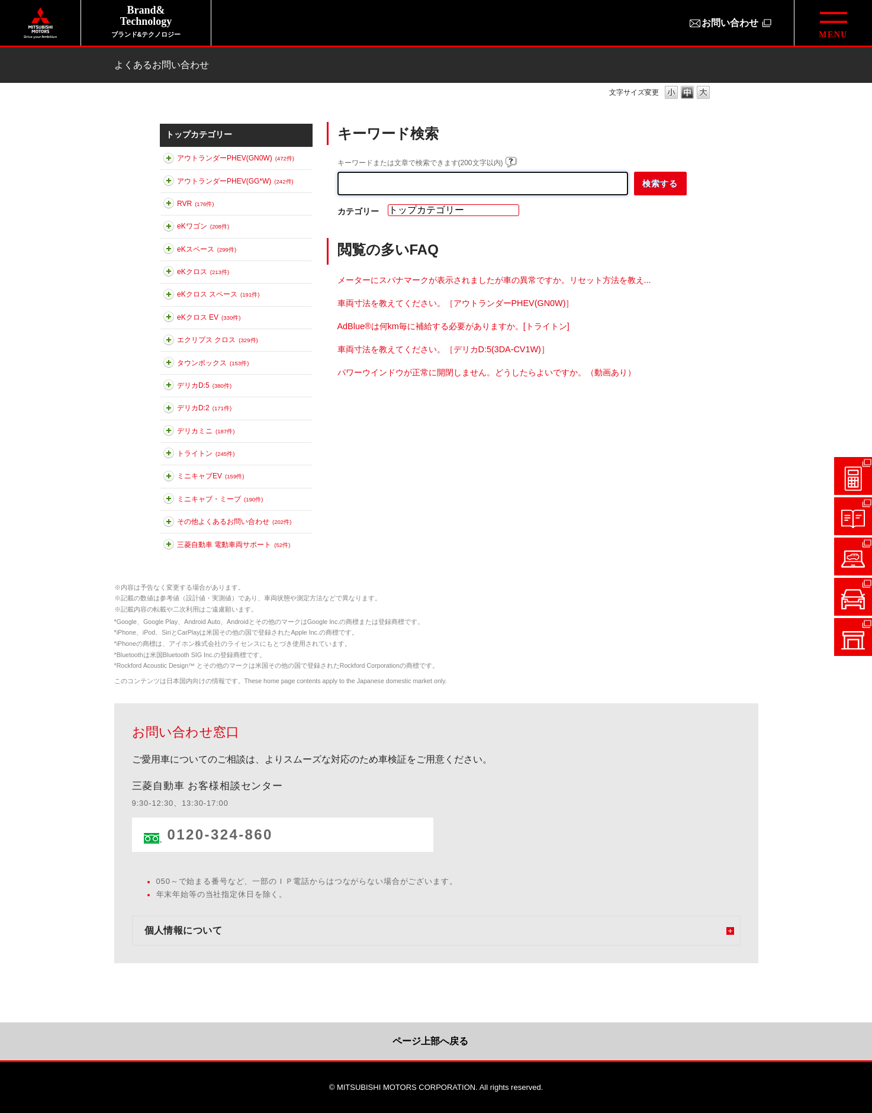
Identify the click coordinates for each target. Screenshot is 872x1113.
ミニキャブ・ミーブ (220, 499)
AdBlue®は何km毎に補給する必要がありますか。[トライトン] (453, 326)
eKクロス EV (208, 317)
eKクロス (203, 272)
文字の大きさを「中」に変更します (687, 93)
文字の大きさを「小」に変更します (671, 93)
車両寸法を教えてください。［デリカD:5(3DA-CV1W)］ (443, 349)
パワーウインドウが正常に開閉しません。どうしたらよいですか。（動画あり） (486, 372)
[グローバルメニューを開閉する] (833, 23)
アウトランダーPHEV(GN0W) (235, 158)
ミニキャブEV (210, 476)
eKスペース (206, 249)
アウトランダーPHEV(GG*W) (235, 181)
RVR (195, 204)
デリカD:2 (204, 408)
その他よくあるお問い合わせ (234, 521)
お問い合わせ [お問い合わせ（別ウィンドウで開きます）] (730, 23)
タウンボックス (213, 363)
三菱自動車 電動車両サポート (233, 545)
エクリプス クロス (217, 340)
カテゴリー (358, 211)
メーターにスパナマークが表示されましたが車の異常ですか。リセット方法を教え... (494, 280)
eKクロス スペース (218, 294)
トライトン (205, 453)
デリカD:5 (204, 385)
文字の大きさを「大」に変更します (703, 93)
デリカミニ (205, 431)
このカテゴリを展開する (168, 160)
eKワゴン (203, 226)
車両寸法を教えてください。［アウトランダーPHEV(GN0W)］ (455, 303)
